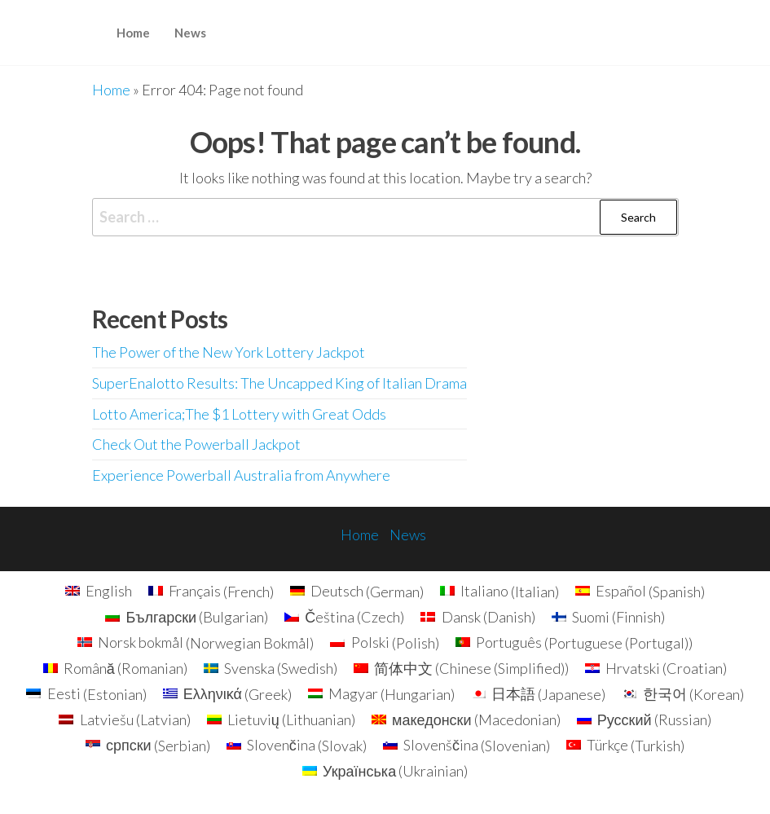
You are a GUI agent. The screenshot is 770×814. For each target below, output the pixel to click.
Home (133, 32)
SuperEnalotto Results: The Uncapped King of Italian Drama (279, 383)
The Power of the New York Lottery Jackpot (228, 352)
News (190, 32)
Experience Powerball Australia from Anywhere (241, 475)
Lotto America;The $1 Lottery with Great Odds (239, 414)
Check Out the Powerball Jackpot (196, 444)
